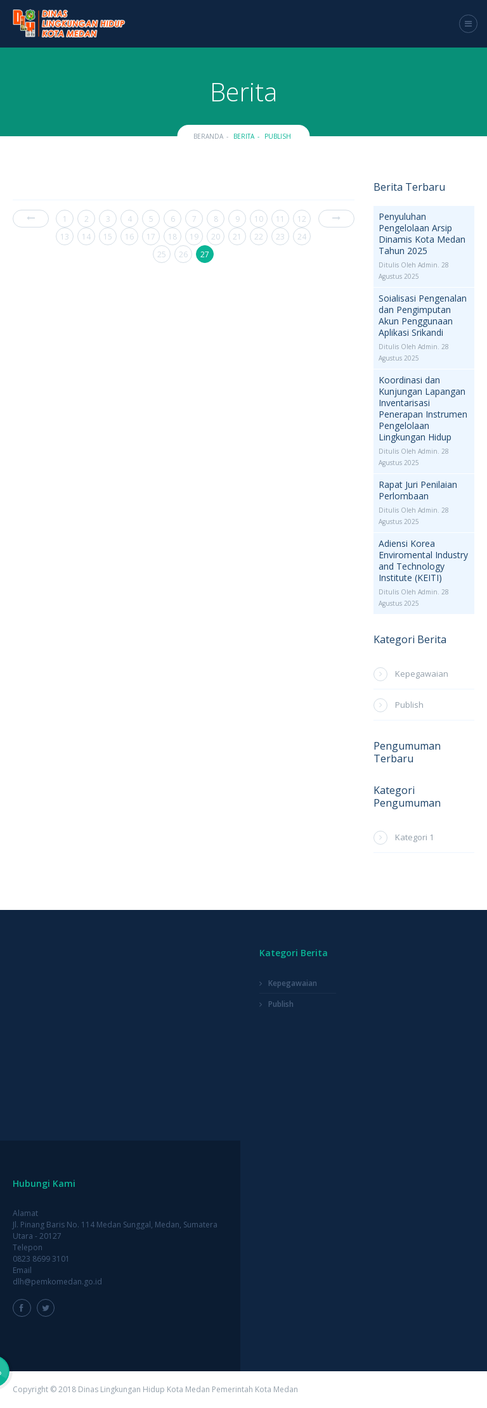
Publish (277, 136)
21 (237, 236)
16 (129, 236)
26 (183, 254)
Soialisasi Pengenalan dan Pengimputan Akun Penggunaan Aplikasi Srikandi (423, 315)
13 (64, 236)
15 (107, 236)
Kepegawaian (421, 673)
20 (215, 236)
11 (280, 219)
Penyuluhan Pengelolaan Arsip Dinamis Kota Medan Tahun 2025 (422, 234)
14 (86, 236)
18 (172, 236)
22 (258, 236)
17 (150, 236)
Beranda (208, 136)
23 (280, 236)
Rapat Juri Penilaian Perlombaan (418, 490)
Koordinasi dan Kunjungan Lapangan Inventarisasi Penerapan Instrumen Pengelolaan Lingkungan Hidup (423, 408)
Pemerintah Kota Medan (255, 1389)
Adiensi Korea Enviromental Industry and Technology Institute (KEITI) (423, 561)
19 (194, 236)
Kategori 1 (414, 837)
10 (258, 219)
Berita (243, 136)
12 (301, 219)
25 (161, 254)
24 (301, 236)
